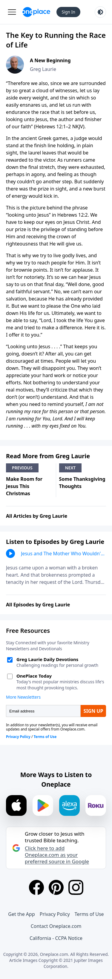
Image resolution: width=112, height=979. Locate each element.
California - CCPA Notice (56, 938)
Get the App (21, 914)
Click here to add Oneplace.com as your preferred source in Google (57, 855)
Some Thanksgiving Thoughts (82, 483)
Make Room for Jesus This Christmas (24, 486)
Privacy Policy (55, 914)
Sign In (68, 12)
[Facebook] (36, 887)
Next (70, 468)
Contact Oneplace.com (56, 926)
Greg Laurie (43, 69)
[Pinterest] (56, 887)
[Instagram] (75, 887)
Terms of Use (89, 914)
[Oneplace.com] (36, 12)
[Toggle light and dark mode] (100, 12)
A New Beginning (50, 60)
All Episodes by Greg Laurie (38, 604)
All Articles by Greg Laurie (36, 516)
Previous (22, 468)
